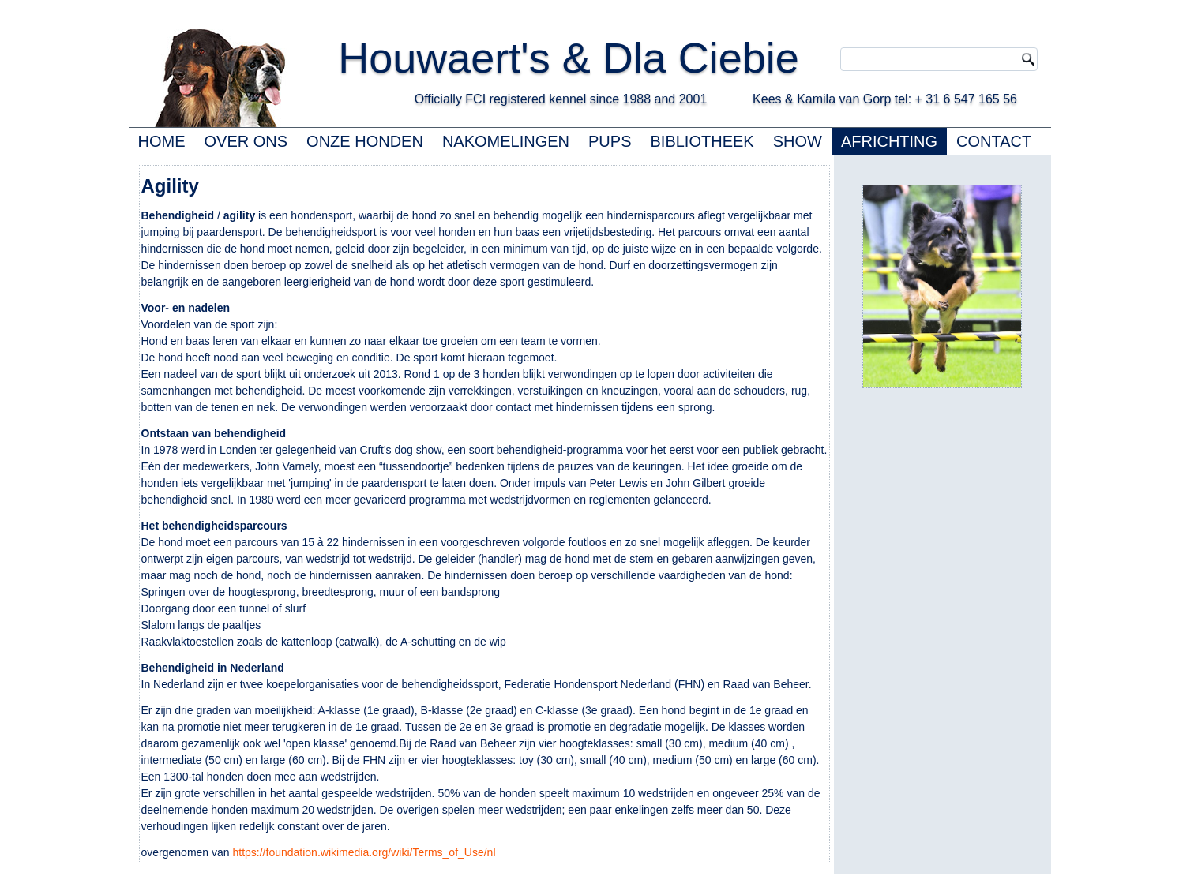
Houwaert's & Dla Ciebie (598, 57)
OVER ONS (246, 141)
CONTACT (993, 141)
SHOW (797, 141)
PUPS (609, 141)
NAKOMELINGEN (505, 141)
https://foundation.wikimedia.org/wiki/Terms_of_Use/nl (363, 852)
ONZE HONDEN (364, 141)
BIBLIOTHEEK (702, 141)
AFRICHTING (889, 141)
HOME (162, 141)
